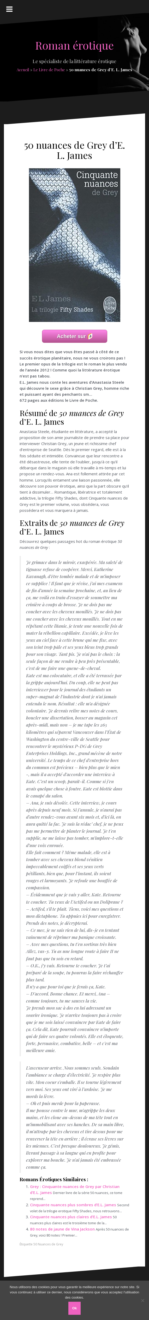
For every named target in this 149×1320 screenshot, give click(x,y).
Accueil (23, 69)
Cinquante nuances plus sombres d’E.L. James (73, 1204)
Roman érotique (74, 45)
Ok (74, 1308)
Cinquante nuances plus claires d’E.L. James (71, 1216)
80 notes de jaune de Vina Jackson (62, 1229)
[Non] (142, 1300)
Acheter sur (71, 336)
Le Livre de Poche (49, 69)
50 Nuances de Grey (48, 1244)
